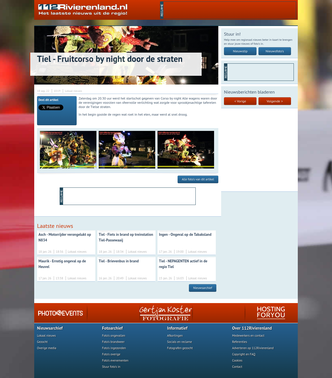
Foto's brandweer (113, 342)
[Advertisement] (229, 10)
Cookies (237, 360)
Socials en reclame (179, 342)
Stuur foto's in (111, 367)
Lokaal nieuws (46, 336)
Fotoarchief (112, 328)
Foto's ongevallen (113, 336)
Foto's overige (111, 354)
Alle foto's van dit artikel (198, 179)
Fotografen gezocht (180, 348)
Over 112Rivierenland (252, 328)
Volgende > (275, 101)
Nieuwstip (240, 51)
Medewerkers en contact (248, 336)
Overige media (46, 348)
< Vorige (240, 101)
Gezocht (42, 342)
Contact (237, 367)
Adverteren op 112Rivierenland (253, 348)
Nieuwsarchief (202, 288)
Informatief (177, 328)
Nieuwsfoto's (275, 51)
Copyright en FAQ (243, 354)
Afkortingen (175, 336)
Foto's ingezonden (114, 348)
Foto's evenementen (115, 360)
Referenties (239, 342)
